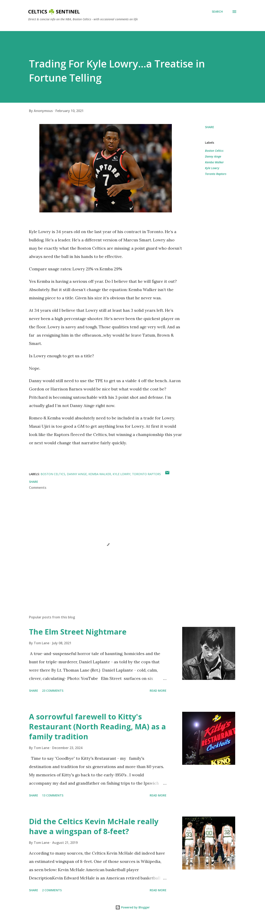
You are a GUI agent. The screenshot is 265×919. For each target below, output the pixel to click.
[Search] (217, 11)
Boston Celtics (214, 151)
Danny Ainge (213, 156)
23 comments (52, 691)
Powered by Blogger (132, 907)
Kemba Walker (214, 162)
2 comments (52, 890)
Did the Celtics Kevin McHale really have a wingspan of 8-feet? (93, 826)
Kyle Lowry (212, 168)
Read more (158, 691)
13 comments (52, 795)
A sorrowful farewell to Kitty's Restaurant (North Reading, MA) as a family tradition (97, 727)
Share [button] (209, 127)
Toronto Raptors (215, 174)
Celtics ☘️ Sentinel (54, 11)
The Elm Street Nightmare (77, 632)
